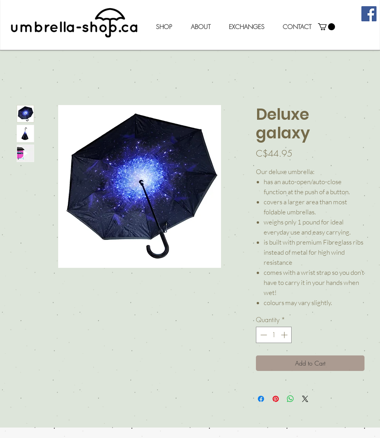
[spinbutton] (274, 335)
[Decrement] (263, 335)
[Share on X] (305, 399)
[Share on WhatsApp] (290, 399)
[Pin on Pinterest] (275, 399)
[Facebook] (369, 13)
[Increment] (285, 335)
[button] (164, 27)
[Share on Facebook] (261, 399)
